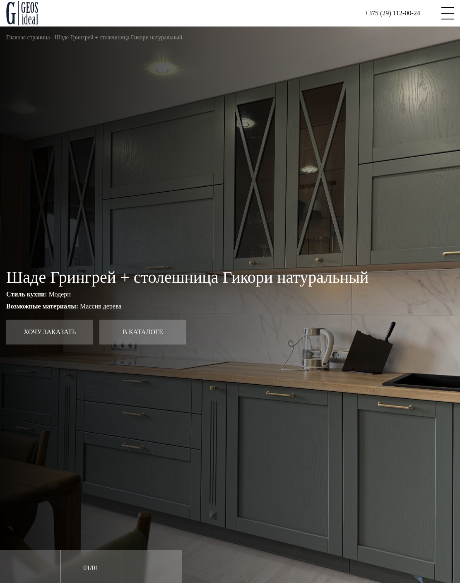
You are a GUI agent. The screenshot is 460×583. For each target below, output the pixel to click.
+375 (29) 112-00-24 (392, 13)
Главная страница (28, 37)
